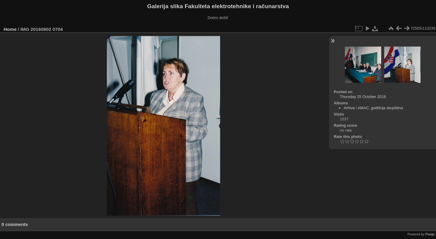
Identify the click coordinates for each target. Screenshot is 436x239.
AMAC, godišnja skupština (380, 108)
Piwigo (430, 234)
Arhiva (349, 108)
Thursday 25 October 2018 (363, 96)
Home (10, 29)
